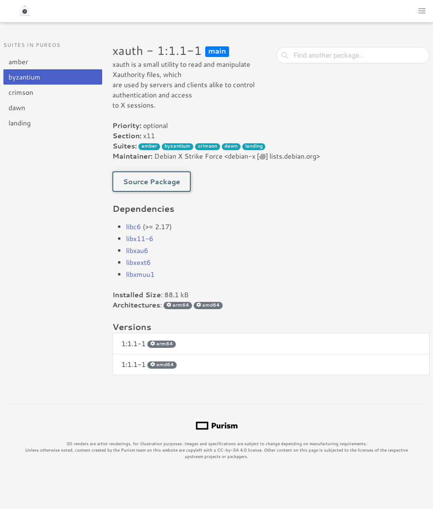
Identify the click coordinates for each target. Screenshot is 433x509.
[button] (422, 11)
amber (18, 61)
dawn (17, 107)
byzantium (24, 77)
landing (20, 123)
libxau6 (137, 250)
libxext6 (138, 262)
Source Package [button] (151, 181)
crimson (21, 92)
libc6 (133, 226)
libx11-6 (139, 238)
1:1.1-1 (148, 343)
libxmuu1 (140, 274)
